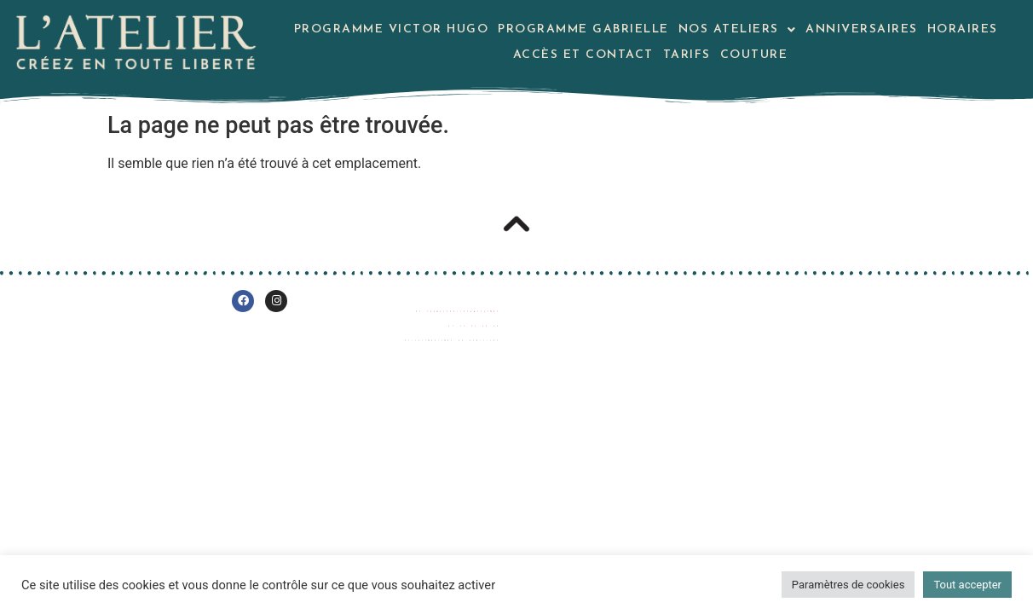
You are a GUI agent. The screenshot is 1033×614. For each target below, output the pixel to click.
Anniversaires (861, 29)
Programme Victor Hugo (391, 29)
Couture (754, 55)
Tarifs (687, 55)
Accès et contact (583, 55)
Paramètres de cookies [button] (848, 584)
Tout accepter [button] (967, 584)
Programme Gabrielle (583, 29)
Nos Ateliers (737, 29)
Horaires (962, 29)
